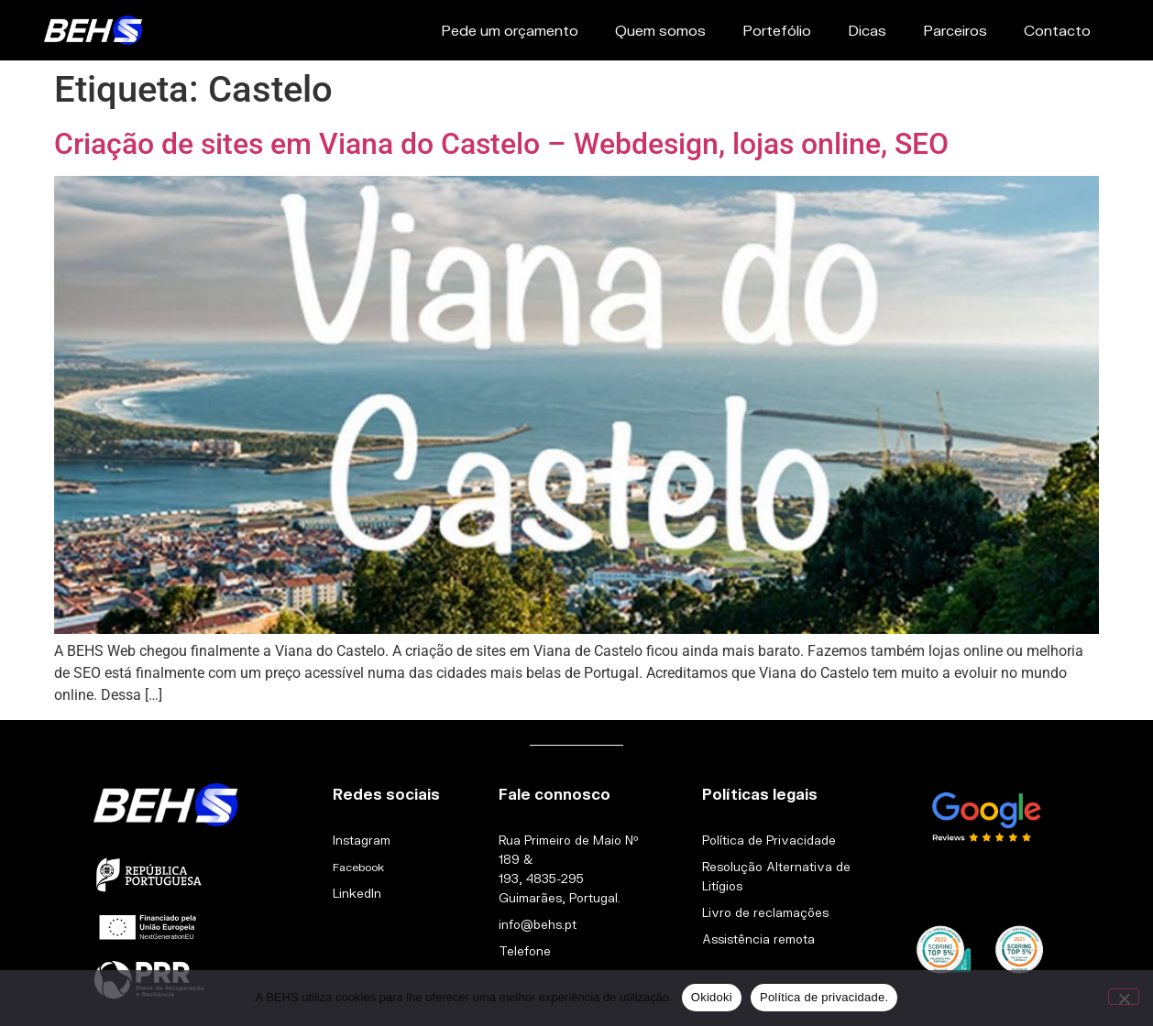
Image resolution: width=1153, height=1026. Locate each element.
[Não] (1123, 996)
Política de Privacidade (769, 840)
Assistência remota (758, 939)
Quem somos (660, 29)
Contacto (1057, 29)
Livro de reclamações (765, 912)
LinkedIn (357, 893)
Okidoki (711, 997)
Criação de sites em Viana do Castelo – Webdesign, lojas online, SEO (501, 143)
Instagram (361, 840)
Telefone (525, 951)
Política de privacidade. (824, 997)
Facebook (358, 867)
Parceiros (955, 29)
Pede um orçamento (509, 29)
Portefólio (776, 29)
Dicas (867, 29)
